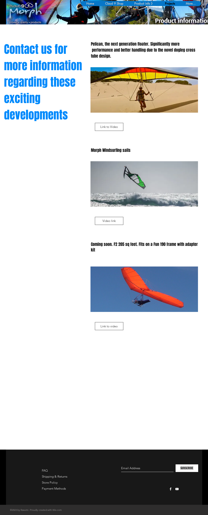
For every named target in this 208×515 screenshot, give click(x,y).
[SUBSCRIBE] (187, 468)
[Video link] (109, 221)
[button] (188, 16)
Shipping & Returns (54, 476)
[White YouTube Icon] (177, 489)
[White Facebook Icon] (171, 489)
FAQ (45, 470)
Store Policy (50, 482)
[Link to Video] (109, 127)
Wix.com (57, 509)
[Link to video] (109, 326)
